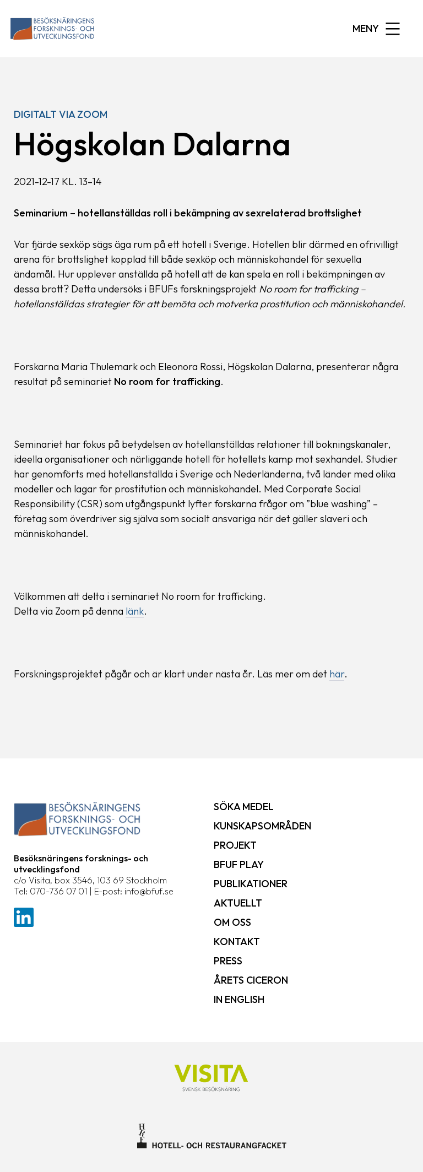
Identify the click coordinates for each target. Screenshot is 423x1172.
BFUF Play (239, 864)
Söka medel (244, 806)
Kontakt (237, 941)
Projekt (235, 845)
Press (228, 960)
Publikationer (251, 883)
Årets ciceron (251, 980)
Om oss (232, 922)
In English (239, 999)
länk (135, 611)
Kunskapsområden (262, 826)
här (336, 674)
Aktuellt (238, 903)
